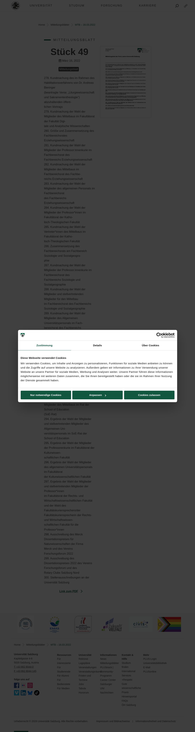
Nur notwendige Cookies (45, 394)
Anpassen (97, 394)
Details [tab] (97, 345)
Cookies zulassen (149, 394)
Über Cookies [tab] (150, 345)
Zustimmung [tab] (44, 345)
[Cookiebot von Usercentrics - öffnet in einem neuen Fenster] (159, 335)
